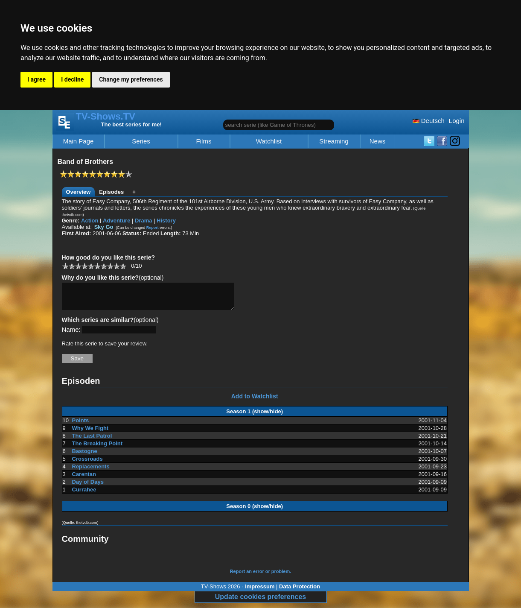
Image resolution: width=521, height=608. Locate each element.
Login (457, 120)
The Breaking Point (97, 448)
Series (141, 141)
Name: (71, 334)
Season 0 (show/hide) (254, 511)
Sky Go (104, 227)
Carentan (84, 479)
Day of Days (88, 487)
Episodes (111, 192)
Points (80, 425)
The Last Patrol (92, 441)
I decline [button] (72, 79)
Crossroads (87, 464)
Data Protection (299, 591)
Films (204, 141)
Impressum (259, 591)
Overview (78, 192)
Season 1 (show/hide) (254, 416)
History (166, 220)
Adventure (116, 220)
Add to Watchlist (254, 401)
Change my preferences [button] (131, 79)
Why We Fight (90, 433)
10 (122, 266)
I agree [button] (36, 79)
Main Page (78, 141)
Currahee (84, 494)
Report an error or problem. (260, 576)
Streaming (333, 141)
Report (152, 227)
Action (89, 220)
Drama (143, 220)
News (378, 141)
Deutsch (429, 120)
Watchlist (269, 141)
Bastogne (84, 456)
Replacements (91, 471)
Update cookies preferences (260, 601)
